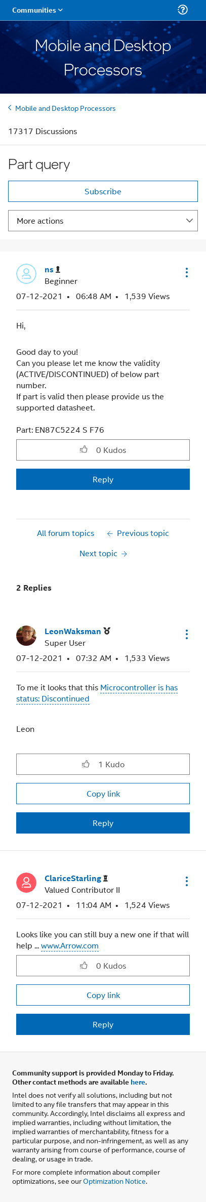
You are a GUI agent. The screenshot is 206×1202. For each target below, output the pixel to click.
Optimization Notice (114, 1180)
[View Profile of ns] (52, 269)
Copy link (103, 793)
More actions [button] (40, 220)
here (138, 1081)
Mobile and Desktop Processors (65, 107)
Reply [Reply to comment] (103, 822)
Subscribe (103, 191)
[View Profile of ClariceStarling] (76, 878)
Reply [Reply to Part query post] (103, 479)
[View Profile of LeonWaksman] (77, 631)
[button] (186, 272)
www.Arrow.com (70, 945)
